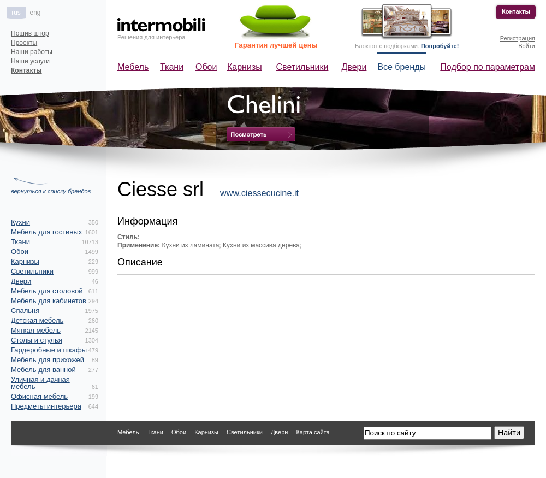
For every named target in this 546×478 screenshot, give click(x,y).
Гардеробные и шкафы (49, 350)
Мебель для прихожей (47, 360)
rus (16, 12)
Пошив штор (30, 33)
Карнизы (244, 67)
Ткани (171, 67)
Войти (526, 46)
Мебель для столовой (46, 291)
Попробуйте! (440, 46)
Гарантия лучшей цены (276, 45)
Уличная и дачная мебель (40, 383)
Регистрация (517, 38)
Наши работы (31, 52)
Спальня (25, 310)
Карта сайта (312, 432)
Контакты (516, 11)
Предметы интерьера (46, 406)
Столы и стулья (36, 340)
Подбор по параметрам (487, 67)
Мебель (133, 67)
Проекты (24, 42)
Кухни (20, 222)
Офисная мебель (39, 396)
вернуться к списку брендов (51, 191)
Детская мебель (37, 320)
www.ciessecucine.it (259, 193)
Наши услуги (30, 61)
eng (34, 12)
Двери (354, 67)
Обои (206, 67)
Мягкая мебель (36, 330)
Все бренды (401, 67)
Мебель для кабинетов (48, 301)
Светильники (302, 67)
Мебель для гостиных (46, 232)
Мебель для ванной (43, 369)
